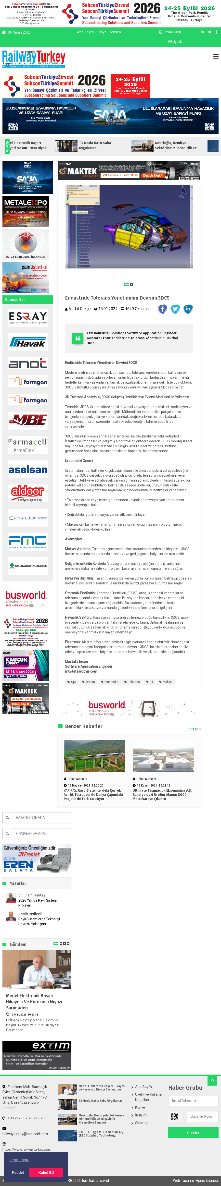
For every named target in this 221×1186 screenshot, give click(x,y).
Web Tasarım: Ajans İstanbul (196, 1180)
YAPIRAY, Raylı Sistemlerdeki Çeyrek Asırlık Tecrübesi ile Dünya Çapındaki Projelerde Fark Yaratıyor (93, 795)
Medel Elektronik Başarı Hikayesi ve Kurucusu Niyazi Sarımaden (34, 1002)
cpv (73, 682)
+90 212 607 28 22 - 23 (23, 1118)
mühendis (111, 682)
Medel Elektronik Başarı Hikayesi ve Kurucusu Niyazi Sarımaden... (41, 148)
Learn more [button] (19, 1160)
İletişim (115, 32)
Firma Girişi (170, 32)
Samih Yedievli (30, 914)
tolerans (134, 682)
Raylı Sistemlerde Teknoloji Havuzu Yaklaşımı (39, 921)
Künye (101, 32)
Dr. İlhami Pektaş (31, 895)
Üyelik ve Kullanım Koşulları (149, 1097)
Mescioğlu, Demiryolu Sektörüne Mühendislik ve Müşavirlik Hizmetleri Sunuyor (101, 1119)
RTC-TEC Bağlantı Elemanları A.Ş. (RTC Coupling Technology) (101, 1133)
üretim (90, 682)
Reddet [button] (18, 1172)
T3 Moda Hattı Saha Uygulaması (101, 1100)
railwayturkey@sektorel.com (25, 1131)
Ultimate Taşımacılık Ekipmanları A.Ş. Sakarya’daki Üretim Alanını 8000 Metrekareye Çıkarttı (162, 795)
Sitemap (141, 1123)
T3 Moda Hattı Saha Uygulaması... (111, 145)
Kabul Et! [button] (46, 1172)
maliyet (168, 682)
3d (151, 682)
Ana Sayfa (85, 32)
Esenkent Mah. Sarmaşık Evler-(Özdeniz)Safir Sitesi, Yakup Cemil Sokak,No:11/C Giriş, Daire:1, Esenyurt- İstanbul (24, 1097)
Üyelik (175, 41)
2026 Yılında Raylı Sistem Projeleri (37, 902)
